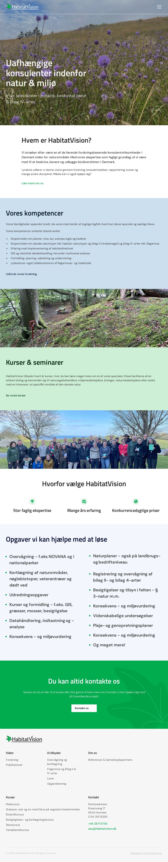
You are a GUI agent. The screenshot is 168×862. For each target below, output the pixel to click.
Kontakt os (82, 708)
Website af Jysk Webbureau (146, 853)
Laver (50, 778)
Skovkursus (13, 825)
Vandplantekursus (17, 830)
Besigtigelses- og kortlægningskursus (30, 819)
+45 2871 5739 (97, 823)
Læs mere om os (32, 183)
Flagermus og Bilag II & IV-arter (61, 771)
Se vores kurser (16, 395)
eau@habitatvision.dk (102, 829)
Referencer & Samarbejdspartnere (110, 760)
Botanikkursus (15, 814)
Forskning (12, 760)
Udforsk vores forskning (21, 274)
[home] (22, 7)
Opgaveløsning (56, 783)
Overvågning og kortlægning (57, 762)
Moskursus (12, 804)
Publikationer (14, 765)
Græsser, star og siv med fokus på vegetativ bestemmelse (43, 809)
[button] (158, 7)
